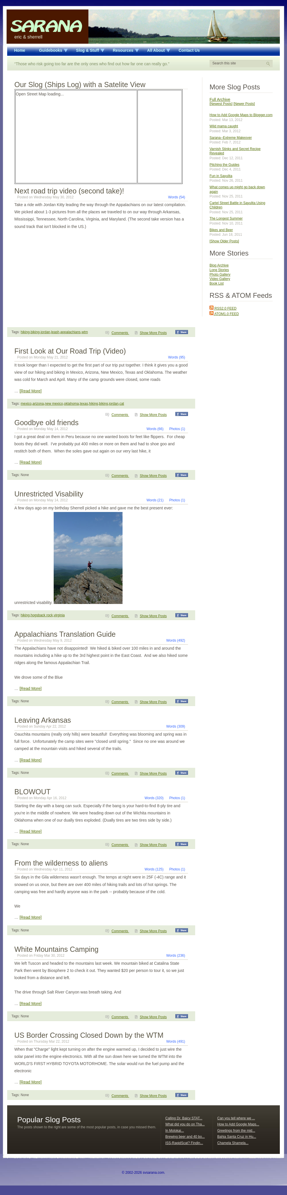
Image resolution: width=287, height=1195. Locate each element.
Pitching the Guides (224, 165)
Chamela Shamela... (233, 1143)
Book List (217, 283)
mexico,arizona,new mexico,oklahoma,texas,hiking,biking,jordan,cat (72, 404)
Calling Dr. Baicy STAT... (183, 1118)
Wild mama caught (224, 126)
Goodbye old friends (46, 423)
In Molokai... (174, 1131)
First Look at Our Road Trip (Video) (70, 351)
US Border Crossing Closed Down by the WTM (89, 1035)
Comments (120, 333)
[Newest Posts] (221, 104)
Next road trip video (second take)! (69, 191)
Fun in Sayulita (221, 176)
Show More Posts (153, 333)
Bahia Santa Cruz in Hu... (236, 1137)
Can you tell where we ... (236, 1118)
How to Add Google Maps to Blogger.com (241, 115)
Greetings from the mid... (236, 1131)
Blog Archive (219, 265)
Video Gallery (220, 279)
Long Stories (219, 270)
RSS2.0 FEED (223, 308)
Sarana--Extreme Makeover (231, 138)
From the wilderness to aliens (61, 863)
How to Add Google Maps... (238, 1124)
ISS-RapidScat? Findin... (184, 1143)
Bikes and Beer (221, 230)
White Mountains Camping (56, 949)
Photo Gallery (220, 275)
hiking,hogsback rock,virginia (43, 615)
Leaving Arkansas (42, 720)
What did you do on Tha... (185, 1124)
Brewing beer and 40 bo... (185, 1137)
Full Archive (220, 99)
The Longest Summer (226, 218)
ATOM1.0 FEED (224, 314)
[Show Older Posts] (224, 241)
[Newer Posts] (244, 104)
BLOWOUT (32, 792)
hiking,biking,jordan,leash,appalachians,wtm (54, 332)
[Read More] (31, 391)
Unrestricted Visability (48, 494)
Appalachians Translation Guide (65, 634)
